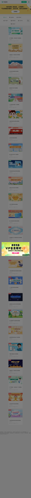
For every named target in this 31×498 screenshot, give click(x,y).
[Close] (28, 243)
